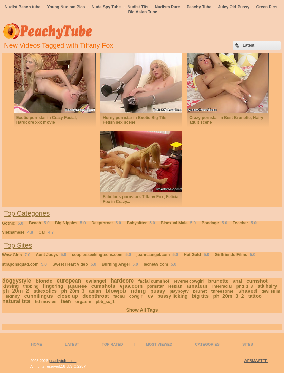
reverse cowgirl (189, 281)
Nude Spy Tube (106, 7)
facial (119, 296)
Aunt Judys (51, 254)
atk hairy (267, 286)
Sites (247, 344)
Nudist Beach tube (22, 7)
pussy (157, 291)
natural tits (16, 301)
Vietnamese (17, 232)
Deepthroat (106, 223)
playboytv (179, 291)
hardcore (122, 281)
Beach (39, 223)
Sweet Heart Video (74, 264)
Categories (207, 344)
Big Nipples (70, 223)
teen (66, 301)
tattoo (255, 296)
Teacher (245, 223)
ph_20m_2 (15, 291)
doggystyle (16, 281)
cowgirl (136, 296)
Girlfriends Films (235, 254)
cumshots (103, 286)
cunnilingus (38, 296)
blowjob (116, 291)
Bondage (214, 223)
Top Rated (112, 344)
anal (237, 281)
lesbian (175, 286)
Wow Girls (16, 255)
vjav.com (131, 286)
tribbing (31, 286)
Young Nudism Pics (66, 7)
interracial (222, 286)
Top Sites (18, 245)
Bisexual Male (178, 223)
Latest (72, 344)
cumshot (257, 281)
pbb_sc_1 (105, 301)
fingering (53, 286)
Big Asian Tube (142, 11)
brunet (200, 291)
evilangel (96, 281)
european (69, 281)
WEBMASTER (256, 361)
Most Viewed (159, 344)
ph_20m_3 (72, 291)
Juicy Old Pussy (233, 7)
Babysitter (141, 223)
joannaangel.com (157, 254)
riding (138, 291)
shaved (247, 291)
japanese (77, 286)
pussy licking (172, 296)
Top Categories (27, 213)
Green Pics (266, 7)
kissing (10, 286)
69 (150, 296)
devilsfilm (270, 291)
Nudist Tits (137, 7)
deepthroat (95, 296)
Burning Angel (120, 264)
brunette (218, 281)
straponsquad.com (24, 264)
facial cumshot (153, 281)
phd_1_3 (244, 286)
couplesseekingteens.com (101, 254)
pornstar (155, 286)
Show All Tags (142, 310)
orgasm (83, 301)
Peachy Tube (199, 7)
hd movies (45, 301)
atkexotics (45, 291)
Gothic (12, 223)
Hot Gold (196, 254)
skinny (13, 296)
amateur (197, 286)
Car (46, 232)
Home (36, 344)
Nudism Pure (167, 7)
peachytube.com (63, 361)
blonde (44, 281)
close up (67, 296)
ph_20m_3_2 (228, 296)
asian (95, 291)
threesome (222, 291)
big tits (200, 296)
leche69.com (160, 264)
